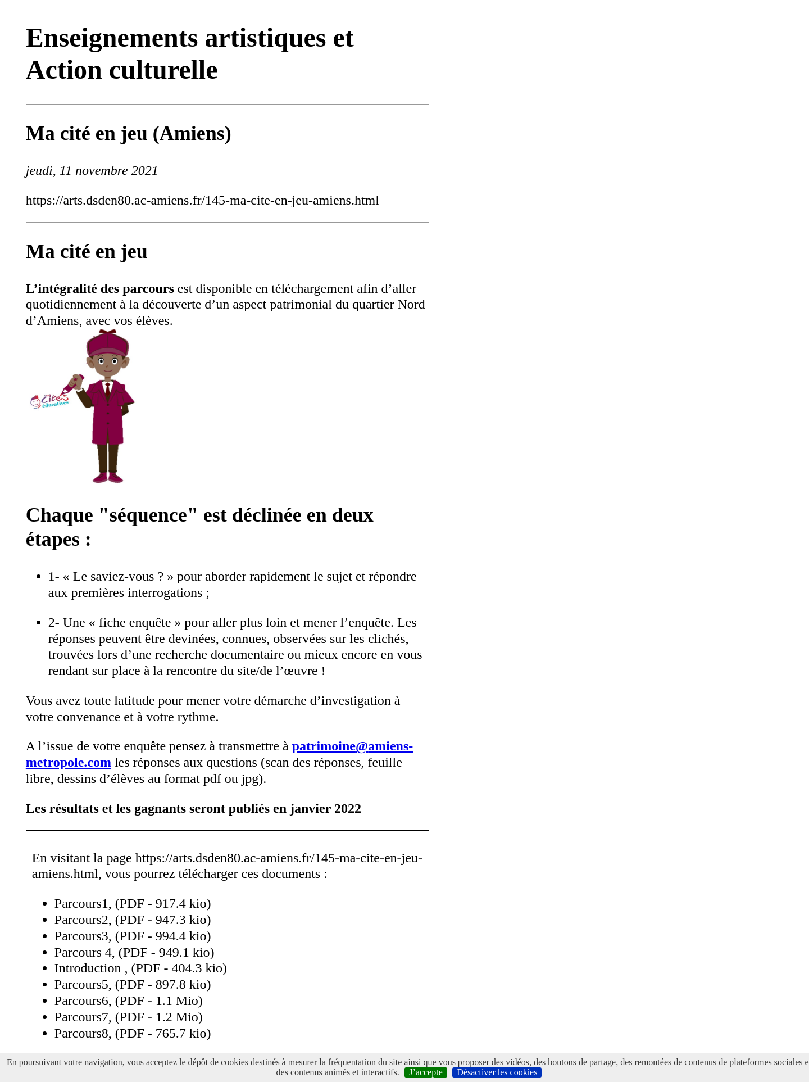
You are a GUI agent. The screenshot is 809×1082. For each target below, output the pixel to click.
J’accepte (426, 1072)
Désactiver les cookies (497, 1072)
